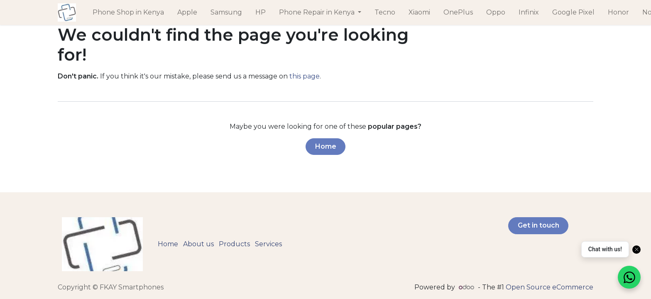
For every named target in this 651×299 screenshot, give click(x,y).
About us (198, 244)
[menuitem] (128, 12)
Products (234, 244)
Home (325, 146)
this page (304, 76)
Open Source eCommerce (549, 287)
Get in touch (538, 225)
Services (268, 244)
